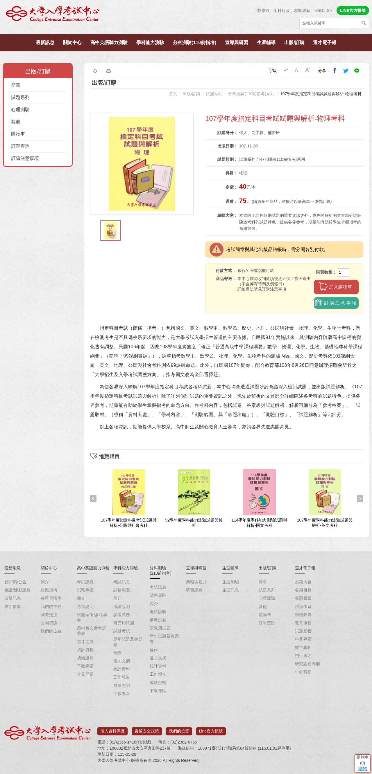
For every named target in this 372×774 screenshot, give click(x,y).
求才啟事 (12, 606)
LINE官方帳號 (353, 10)
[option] (141, 163)
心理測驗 (20, 109)
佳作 (117, 652)
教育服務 (303, 622)
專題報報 (303, 598)
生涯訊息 (230, 590)
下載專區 (261, 10)
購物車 (18, 133)
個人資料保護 (112, 729)
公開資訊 (49, 622)
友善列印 (108, 70)
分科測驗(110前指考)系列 (251, 93)
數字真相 (303, 647)
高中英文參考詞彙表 (91, 631)
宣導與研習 (236, 42)
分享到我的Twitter (345, 70)
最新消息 (12, 568)
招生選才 (303, 655)
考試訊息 (85, 582)
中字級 (296, 70)
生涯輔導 (266, 42)
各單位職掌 (51, 598)
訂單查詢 (20, 146)
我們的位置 (51, 631)
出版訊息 (12, 598)
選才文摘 (85, 641)
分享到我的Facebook (334, 70)
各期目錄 (303, 590)
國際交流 (49, 614)
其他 (15, 121)
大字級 (307, 70)
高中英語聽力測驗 (109, 42)
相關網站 (302, 10)
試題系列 (20, 97)
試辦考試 (121, 631)
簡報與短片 (196, 582)
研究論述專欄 (307, 663)
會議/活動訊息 (17, 590)
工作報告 (121, 677)
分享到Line (357, 70)
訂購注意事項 (25, 158)
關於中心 (72, 42)
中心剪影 (303, 672)
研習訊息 (194, 590)
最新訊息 (45, 42)
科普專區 (303, 639)
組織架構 (49, 590)
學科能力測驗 (150, 42)
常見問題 (85, 674)
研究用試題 (123, 622)
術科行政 (281, 10)
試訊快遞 (303, 606)
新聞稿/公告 (15, 582)
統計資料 (85, 649)
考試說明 (85, 606)
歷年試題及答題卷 (128, 642)
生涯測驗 (230, 582)
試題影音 (303, 631)
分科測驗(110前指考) (194, 42)
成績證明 (85, 658)
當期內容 (303, 582)
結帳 (359, 731)
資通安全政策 (147, 729)
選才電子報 (324, 42)
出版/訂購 (294, 42)
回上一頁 (94, 70)
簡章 (15, 85)
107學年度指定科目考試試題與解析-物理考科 (321, 93)
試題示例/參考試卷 (92, 617)
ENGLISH (323, 10)
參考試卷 (121, 614)
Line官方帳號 (211, 729)
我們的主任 (51, 606)
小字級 (285, 70)
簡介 (45, 582)
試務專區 (85, 590)
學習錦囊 (303, 614)
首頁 (173, 93)
